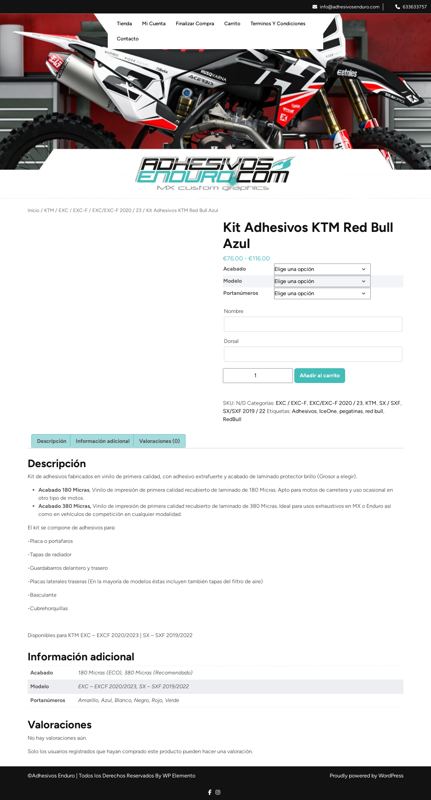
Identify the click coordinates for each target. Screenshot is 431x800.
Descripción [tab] (51, 441)
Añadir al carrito (320, 375)
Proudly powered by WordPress (366, 775)
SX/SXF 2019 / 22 (244, 411)
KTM (49, 210)
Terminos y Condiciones (278, 24)
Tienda (124, 24)
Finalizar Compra (195, 24)
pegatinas (351, 411)
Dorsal (232, 341)
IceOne (328, 411)
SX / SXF (389, 403)
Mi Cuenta (154, 24)
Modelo (232, 281)
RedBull (232, 419)
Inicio (33, 210)
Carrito (232, 24)
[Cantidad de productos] (258, 375)
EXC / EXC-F (73, 210)
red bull (374, 411)
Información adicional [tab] (103, 441)
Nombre (234, 311)
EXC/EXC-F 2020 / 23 (116, 210)
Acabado (234, 269)
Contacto (128, 39)
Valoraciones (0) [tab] (159, 441)
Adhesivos (304, 411)
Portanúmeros (240, 293)
